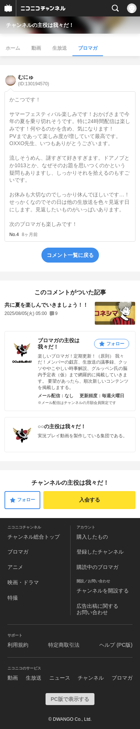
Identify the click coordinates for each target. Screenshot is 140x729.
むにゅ (33, 80)
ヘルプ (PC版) (116, 645)
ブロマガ (87, 48)
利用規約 (17, 645)
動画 (36, 48)
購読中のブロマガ (97, 567)
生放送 (59, 48)
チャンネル (91, 678)
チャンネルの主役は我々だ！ (40, 25)
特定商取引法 (64, 645)
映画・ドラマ (23, 582)
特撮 (12, 598)
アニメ (15, 567)
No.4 (14, 234)
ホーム (13, 48)
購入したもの (92, 537)
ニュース (59, 678)
